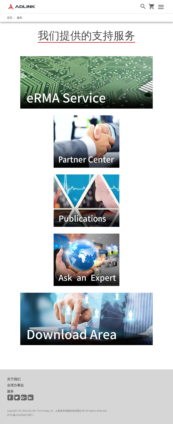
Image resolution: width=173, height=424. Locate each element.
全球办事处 (15, 385)
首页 (9, 17)
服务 (19, 17)
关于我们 (13, 379)
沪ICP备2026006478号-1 (20, 415)
